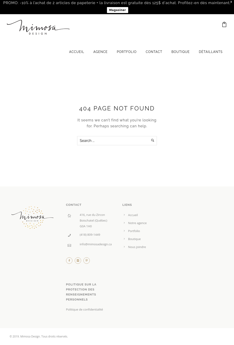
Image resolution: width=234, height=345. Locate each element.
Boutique (180, 52)
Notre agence (137, 223)
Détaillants (211, 52)
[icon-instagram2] (79, 261)
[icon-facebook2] (70, 261)
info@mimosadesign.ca (96, 244)
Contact (154, 52)
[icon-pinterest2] (86, 261)
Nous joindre (137, 247)
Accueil (76, 52)
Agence (100, 52)
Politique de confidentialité (84, 309)
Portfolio (127, 52)
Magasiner (117, 10)
